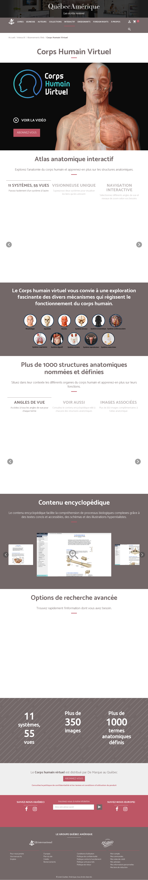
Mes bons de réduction (119, 867)
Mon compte (115, 854)
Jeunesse (30, 21)
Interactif (69, 21)
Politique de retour (84, 864)
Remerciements (49, 862)
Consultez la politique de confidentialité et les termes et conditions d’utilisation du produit (74, 785)
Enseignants (84, 21)
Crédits (46, 859)
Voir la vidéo (29, 120)
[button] (139, 244)
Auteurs (42, 21)
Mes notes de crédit (117, 859)
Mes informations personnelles (122, 864)
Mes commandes (116, 856)
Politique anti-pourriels (85, 862)
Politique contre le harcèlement (89, 859)
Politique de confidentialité (87, 856)
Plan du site (47, 856)
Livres (20, 21)
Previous (6, 555)
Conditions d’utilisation (85, 854)
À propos (115, 21)
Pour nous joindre (17, 854)
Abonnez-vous (27, 132)
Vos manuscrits (16, 856)
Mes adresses (115, 862)
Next (142, 555)
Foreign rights (100, 21)
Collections (55, 21)
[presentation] (78, 817)
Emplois (13, 859)
